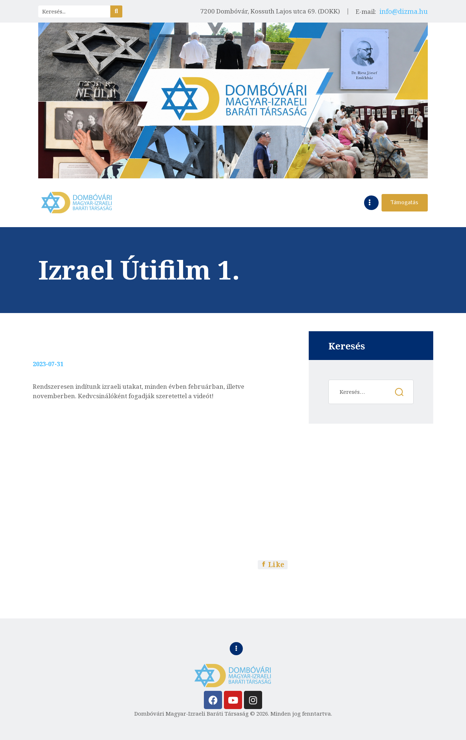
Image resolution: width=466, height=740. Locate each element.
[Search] (116, 11)
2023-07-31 (48, 364)
